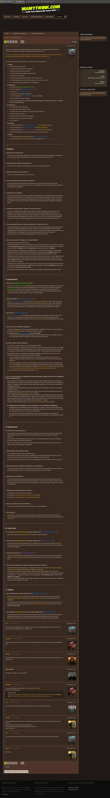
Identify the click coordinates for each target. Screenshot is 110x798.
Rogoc (26, 364)
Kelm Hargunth (18, 331)
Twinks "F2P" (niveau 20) (20, 33)
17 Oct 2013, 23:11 (70, 748)
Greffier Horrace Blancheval (39, 604)
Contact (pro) (5, 794)
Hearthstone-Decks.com (32, 1)
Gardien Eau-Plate (14, 596)
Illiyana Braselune (48, 329)
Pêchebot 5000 (11, 291)
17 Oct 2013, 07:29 (70, 654)
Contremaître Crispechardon (40, 301)
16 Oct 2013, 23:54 (70, 45)
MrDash (8, 654)
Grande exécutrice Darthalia (37, 598)
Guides (16, 16)
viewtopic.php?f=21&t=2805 (33, 688)
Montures (49, 16)
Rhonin (59, 543)
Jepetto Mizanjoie (25, 534)
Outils (25, 16)
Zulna (57, 366)
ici (52, 157)
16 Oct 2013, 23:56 (70, 623)
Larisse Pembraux (43, 366)
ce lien (46, 234)
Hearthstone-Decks (73, 787)
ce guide (30, 185)
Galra (18, 358)
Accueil (7, 16)
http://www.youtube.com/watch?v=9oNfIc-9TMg (27, 497)
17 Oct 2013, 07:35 (70, 684)
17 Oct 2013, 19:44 (70, 717)
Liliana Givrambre (55, 357)
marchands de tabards (18, 557)
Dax (7, 45)
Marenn (8, 717)
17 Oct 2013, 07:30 (70, 669)
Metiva (7, 669)
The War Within (36, 16)
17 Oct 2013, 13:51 (70, 702)
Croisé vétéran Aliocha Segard (34, 401)
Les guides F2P (57, 54)
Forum (59, 16)
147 (22, 41)
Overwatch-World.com (47, 1)
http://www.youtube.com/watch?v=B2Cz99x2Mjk (28, 495)
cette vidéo (10, 518)
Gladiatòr (8, 638)
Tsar (7, 702)
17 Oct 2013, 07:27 (70, 638)
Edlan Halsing (12, 364)
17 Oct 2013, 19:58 (70, 733)
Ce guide (41, 319)
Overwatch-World (73, 789)
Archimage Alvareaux (27, 393)
